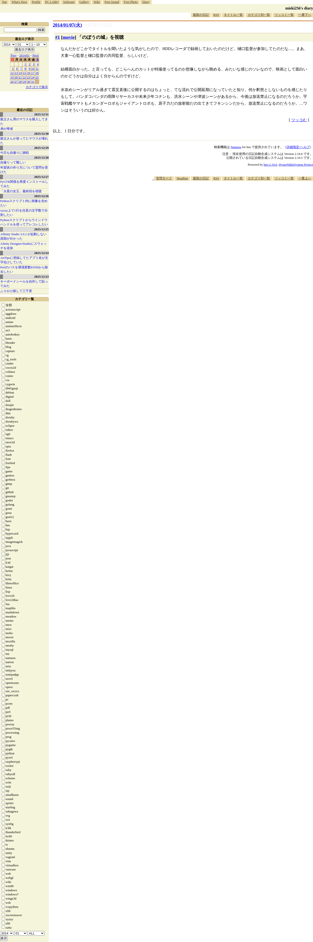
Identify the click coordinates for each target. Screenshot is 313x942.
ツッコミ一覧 (284, 15)
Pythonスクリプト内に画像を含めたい (23, 203)
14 (20, 73)
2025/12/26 (41, 196)
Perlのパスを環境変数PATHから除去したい (24, 269)
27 (16, 81)
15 (24, 73)
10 (32, 68)
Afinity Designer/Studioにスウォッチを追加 (23, 246)
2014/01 (24, 55)
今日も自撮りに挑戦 (14, 152)
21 (20, 77)
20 (16, 77)
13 (16, 73)
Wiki (97, 2)
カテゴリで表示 (37, 87)
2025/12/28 (41, 157)
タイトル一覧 (233, 15)
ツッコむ (299, 120)
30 (28, 81)
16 (28, 73)
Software (69, 2)
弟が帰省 (6, 129)
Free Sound (112, 2)
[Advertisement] (224, 196)
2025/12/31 (41, 114)
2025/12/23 (41, 276)
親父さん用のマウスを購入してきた (24, 121)
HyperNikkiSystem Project (296, 164)
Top (4, 2)
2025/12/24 (41, 253)
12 (12, 73)
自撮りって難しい (13, 162)
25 (37, 77)
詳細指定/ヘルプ (298, 147)
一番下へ (304, 15)
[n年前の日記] (97, 25)
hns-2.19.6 (270, 164)
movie (69, 37)
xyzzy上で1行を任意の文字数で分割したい (24, 213)
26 (12, 81)
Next (35, 55)
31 (32, 81)
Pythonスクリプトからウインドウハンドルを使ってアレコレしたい (24, 222)
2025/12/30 (41, 133)
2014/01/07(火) (67, 25)
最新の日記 (201, 15)
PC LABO (52, 2)
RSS (216, 15)
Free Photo (131, 2)
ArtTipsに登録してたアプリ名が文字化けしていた (24, 260)
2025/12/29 (41, 148)
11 (37, 68)
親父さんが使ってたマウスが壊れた (24, 141)
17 (32, 73)
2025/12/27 (41, 177)
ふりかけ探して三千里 (16, 291)
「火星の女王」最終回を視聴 (21, 191)
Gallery (84, 2)
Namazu (236, 147)
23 (28, 77)
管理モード (164, 178)
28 (20, 81)
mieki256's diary (299, 8)
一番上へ (304, 178)
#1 (57, 37)
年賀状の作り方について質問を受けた (24, 170)
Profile (36, 2)
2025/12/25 (41, 229)
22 (24, 77)
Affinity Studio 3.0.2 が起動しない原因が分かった (23, 236)
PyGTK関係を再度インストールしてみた (24, 184)
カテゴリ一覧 (24, 299)
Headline (182, 178)
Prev (14, 55)
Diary (146, 2)
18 (37, 73)
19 (12, 77)
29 (24, 81)
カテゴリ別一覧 (259, 15)
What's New (19, 2)
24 (32, 77)
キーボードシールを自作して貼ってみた (24, 284)
